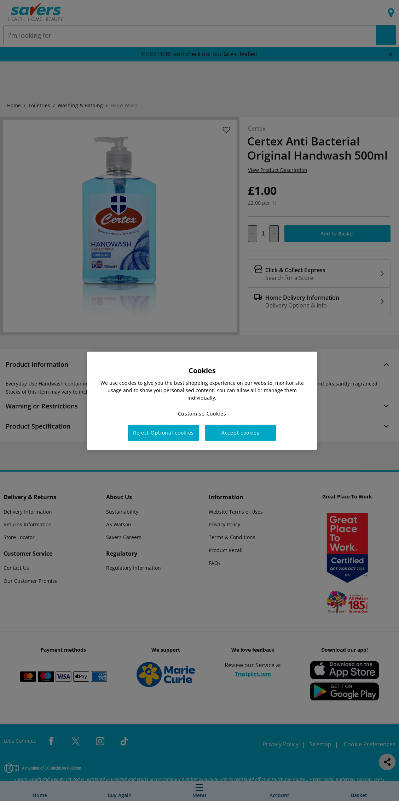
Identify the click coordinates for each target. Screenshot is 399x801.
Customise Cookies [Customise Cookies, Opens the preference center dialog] (202, 413)
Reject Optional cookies (163, 432)
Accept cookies (240, 432)
